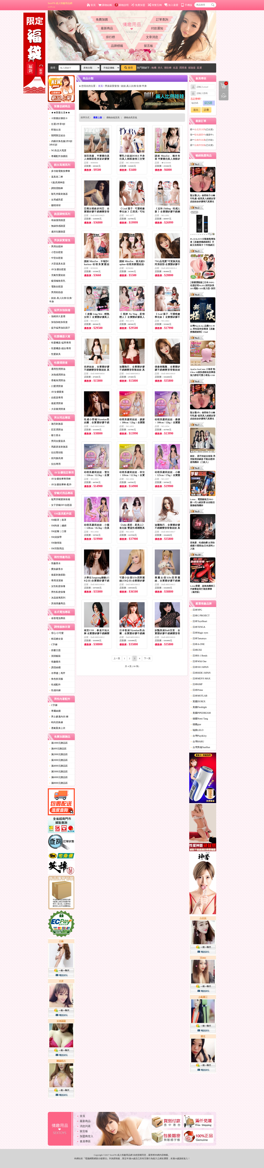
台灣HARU (197, 741)
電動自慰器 (56, 286)
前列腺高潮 (56, 458)
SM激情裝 (55, 543)
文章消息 (152, 37)
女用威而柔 (56, 199)
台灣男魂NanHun (200, 747)
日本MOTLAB (199, 696)
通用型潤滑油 (57, 369)
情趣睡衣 (55, 661)
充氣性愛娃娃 (57, 275)
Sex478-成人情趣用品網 (60, 5)
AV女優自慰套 (57, 269)
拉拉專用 (55, 464)
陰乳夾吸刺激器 (58, 194)
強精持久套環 (57, 316)
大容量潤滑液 (57, 409)
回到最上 (223, 95)
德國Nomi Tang (199, 718)
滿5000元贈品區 (58, 771)
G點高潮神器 (57, 182)
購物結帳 (105, 5)
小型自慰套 (56, 252)
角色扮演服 (56, 679)
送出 (195, 109)
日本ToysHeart (199, 621)
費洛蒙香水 (56, 569)
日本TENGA (198, 627)
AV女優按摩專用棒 (60, 479)
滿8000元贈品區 (58, 783)
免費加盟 (138, 5)
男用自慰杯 (56, 246)
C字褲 (53, 644)
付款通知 (157, 28)
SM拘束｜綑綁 (57, 525)
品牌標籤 (117, 46)
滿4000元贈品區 (58, 766)
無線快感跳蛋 (57, 226)
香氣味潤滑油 (57, 380)
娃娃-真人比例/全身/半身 (60, 300)
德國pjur (196, 724)
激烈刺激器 (56, 424)
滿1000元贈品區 (58, 743)
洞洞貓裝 (55, 656)
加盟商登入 (86, 1136)
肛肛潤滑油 (56, 429)
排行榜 (110, 37)
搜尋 (128, 67)
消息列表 (85, 1126)
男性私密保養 (57, 592)
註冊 (206, 109)
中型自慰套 (56, 258)
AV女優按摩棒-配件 (60, 484)
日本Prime (197, 690)
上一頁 (116, 658)
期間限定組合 (57, 135)
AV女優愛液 (56, 392)
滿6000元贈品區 (58, 777)
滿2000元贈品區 (58, 754)
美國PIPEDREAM (201, 713)
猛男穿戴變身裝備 (59, 499)
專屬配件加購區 (58, 156)
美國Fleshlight (199, 707)
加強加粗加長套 (58, 322)
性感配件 (55, 684)
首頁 (91, 5)
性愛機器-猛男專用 (60, 342)
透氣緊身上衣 (57, 728)
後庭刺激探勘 (57, 575)
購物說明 (122, 5)
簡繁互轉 (155, 5)
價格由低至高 (113, 117)
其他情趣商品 (57, 603)
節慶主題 (55, 650)
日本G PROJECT (200, 615)
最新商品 (107, 28)
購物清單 (223, 83)
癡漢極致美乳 (57, 281)
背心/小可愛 (56, 633)
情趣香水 (55, 563)
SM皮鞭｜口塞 (57, 531)
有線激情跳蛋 (57, 220)
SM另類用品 (56, 548)
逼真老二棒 (56, 177)
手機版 (186, 5)
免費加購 (102, 19)
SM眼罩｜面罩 (57, 520)
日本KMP (196, 684)
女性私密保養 (57, 586)
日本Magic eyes (199, 633)
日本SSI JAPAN (199, 667)
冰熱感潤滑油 (57, 374)
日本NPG (196, 610)
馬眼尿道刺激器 (58, 447)
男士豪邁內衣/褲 (58, 716)
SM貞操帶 (55, 537)
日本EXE (196, 650)
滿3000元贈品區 (58, 760)
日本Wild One (198, 661)
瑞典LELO (197, 730)
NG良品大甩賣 (57, 150)
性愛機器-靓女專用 (60, 348)
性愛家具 (55, 354)
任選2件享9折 (57, 124)
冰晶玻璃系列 (57, 597)
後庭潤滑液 (56, 403)
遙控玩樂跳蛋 (57, 231)
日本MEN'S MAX (200, 678)
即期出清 (55, 130)
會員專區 (85, 1141)
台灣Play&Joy (199, 736)
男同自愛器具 (57, 441)
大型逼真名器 (57, 263)
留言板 (148, 46)
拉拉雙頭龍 (56, 452)
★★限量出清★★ (59, 112)
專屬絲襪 (55, 711)
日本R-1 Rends (199, 655)
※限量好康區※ (58, 118)
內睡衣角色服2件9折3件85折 (60, 143)
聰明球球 (55, 205)
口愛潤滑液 (56, 386)
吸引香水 (55, 435)
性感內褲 (55, 690)
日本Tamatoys (198, 638)
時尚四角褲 (56, 722)
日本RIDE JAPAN (200, 673)
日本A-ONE (198, 644)
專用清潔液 (56, 580)
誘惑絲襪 (55, 667)
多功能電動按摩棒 (59, 171)
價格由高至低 (130, 117)
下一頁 (147, 658)
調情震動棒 (56, 188)
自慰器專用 (56, 397)
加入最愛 (171, 5)
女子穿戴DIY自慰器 (60, 505)
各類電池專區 (57, 618)
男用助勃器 (56, 292)
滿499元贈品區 (58, 748)
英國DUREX (198, 701)
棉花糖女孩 (56, 639)
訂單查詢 (162, 19)
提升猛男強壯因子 (59, 328)
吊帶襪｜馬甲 (57, 673)
